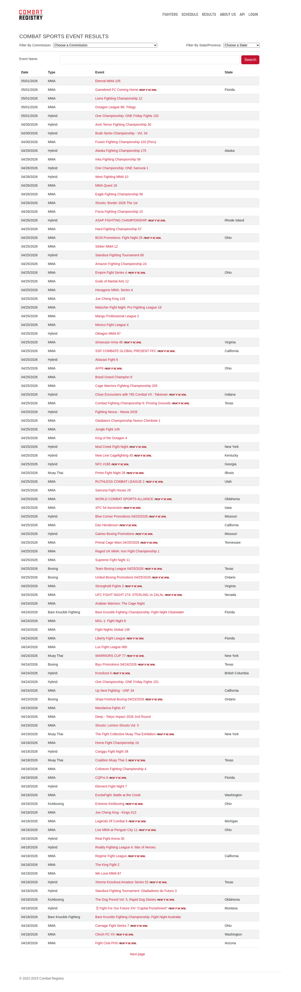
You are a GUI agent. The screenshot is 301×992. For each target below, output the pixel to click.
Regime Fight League (111, 856)
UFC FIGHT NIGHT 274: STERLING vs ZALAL (129, 595)
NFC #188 (102, 464)
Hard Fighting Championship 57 (118, 229)
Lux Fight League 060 (111, 647)
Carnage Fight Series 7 (112, 926)
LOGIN (253, 15)
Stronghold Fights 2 (109, 586)
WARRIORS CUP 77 (110, 656)
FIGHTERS (170, 15)
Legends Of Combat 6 (111, 821)
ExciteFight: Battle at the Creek (118, 795)
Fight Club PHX (106, 943)
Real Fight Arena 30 (109, 838)
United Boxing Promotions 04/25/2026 (123, 577)
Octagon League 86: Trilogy (115, 107)
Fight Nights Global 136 (112, 629)
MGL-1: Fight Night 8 (110, 621)
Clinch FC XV (105, 934)
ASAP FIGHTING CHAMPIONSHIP (121, 220)
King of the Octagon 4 (111, 438)
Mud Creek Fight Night (111, 447)
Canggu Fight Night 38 (111, 751)
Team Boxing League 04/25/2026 (119, 568)
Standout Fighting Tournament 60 (119, 255)
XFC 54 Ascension (108, 508)
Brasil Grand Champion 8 (113, 377)
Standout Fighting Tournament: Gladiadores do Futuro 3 (136, 891)
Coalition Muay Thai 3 (111, 760)
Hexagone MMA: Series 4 (114, 290)
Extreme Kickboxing (109, 804)
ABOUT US (228, 15)
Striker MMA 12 (106, 246)
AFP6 (99, 368)
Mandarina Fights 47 (110, 708)
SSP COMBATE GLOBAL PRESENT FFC (125, 351)
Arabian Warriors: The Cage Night (120, 603)
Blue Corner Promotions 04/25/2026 (121, 516)
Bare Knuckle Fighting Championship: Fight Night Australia (138, 917)
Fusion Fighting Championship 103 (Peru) (125, 142)
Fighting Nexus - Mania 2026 (116, 412)
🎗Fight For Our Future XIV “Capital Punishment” (131, 908)
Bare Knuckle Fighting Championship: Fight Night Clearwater (139, 612)
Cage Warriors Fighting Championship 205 (126, 386)
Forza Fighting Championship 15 (119, 211)
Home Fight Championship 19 (117, 743)
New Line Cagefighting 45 (114, 455)
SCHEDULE (190, 15)
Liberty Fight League (110, 638)
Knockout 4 (103, 673)
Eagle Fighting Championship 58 (119, 194)
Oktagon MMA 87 (108, 333)
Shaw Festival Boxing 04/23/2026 (119, 699)
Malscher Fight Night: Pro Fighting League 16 (128, 307)
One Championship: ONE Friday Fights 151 (127, 682)
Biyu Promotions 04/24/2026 (116, 664)
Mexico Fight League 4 (112, 325)
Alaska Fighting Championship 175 (120, 151)
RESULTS (209, 15)
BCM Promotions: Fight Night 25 (119, 238)
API (242, 15)
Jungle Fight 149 (107, 429)
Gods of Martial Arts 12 (112, 281)
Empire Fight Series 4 (111, 272)
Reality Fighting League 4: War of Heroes (125, 847)
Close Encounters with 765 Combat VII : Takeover (131, 394)
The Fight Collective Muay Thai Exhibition (125, 734)
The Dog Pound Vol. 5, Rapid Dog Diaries (125, 899)
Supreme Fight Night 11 (112, 560)
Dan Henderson (106, 525)
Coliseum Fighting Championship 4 (120, 769)
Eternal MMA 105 (107, 81)
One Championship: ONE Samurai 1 (121, 168)
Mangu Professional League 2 (117, 316)
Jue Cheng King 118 (110, 299)
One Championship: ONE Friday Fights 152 (127, 116)
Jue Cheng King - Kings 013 (115, 812)
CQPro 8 (101, 777)
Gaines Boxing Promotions (114, 534)
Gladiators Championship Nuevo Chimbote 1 (127, 420)
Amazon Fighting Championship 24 (121, 264)
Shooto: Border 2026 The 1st (116, 203)
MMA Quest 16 (106, 185)
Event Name (28, 59)
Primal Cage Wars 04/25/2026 (117, 542)
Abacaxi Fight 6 (106, 359)
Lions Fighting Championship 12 (118, 98)
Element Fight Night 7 (111, 786)
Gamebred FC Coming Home (116, 90)
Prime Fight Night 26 (110, 473)
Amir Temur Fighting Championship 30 (123, 124)
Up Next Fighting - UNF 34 (114, 690)
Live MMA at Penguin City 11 (116, 830)
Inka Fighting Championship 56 (118, 159)
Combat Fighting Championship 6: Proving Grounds (133, 403)
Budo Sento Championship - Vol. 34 (121, 133)
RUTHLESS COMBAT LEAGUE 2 (120, 481)
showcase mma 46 (109, 342)
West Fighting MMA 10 (111, 177)
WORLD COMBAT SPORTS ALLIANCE (124, 499)
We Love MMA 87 (108, 873)
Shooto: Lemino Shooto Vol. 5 (117, 725)
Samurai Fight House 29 (113, 490)
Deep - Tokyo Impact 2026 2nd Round (123, 717)
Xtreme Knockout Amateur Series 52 (121, 882)
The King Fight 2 (107, 865)
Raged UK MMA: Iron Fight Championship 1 (127, 551)
